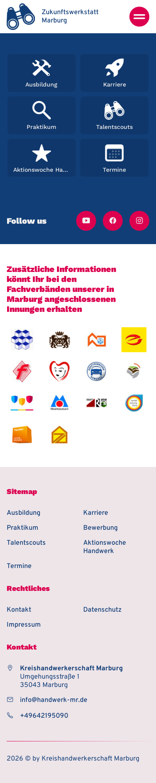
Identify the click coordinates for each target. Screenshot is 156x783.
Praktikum (22, 528)
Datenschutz (102, 610)
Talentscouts (26, 543)
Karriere (95, 513)
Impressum (24, 625)
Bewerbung (100, 528)
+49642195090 (44, 716)
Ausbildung (23, 513)
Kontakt (19, 610)
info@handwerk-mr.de (53, 700)
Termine (19, 566)
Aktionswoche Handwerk (104, 547)
